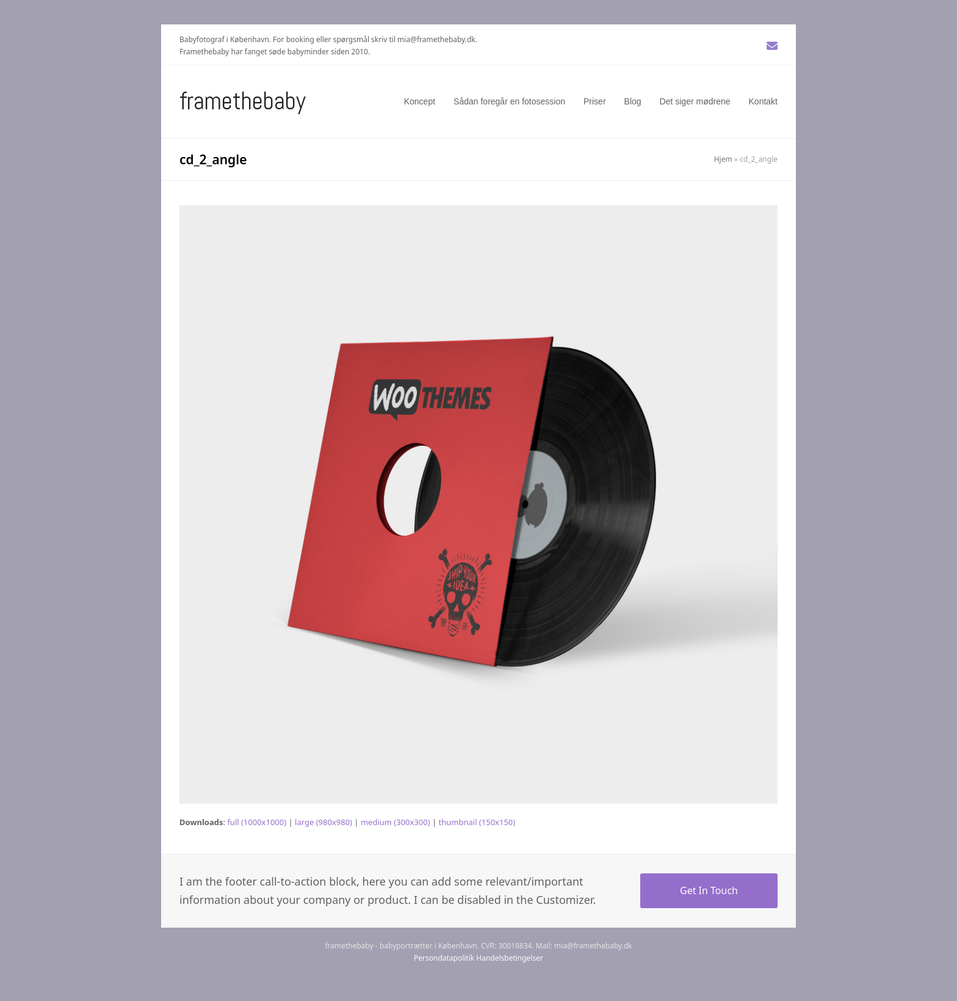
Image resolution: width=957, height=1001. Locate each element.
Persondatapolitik (444, 958)
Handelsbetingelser (509, 958)
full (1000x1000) (256, 822)
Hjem (723, 159)
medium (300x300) (395, 822)
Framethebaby (242, 101)
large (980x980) (323, 822)
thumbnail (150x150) (477, 822)
